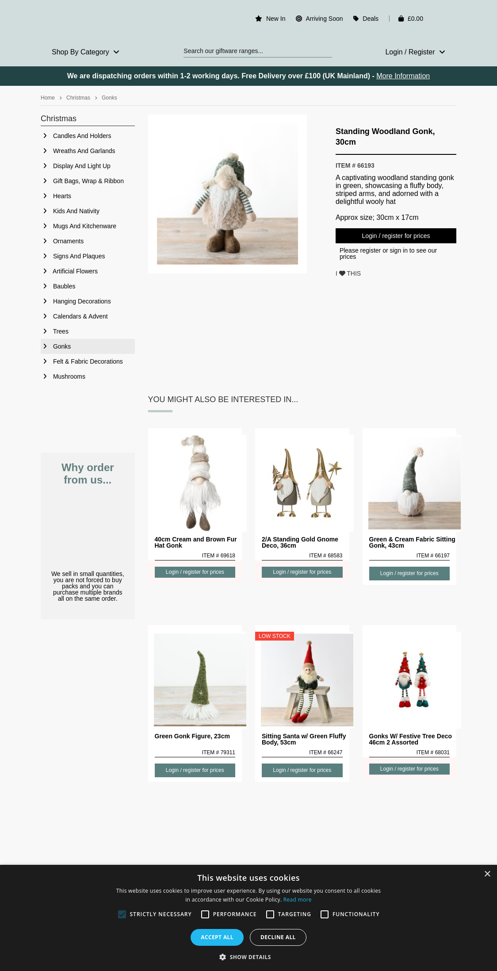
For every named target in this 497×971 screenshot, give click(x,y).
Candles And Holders (76, 135)
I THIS (348, 273)
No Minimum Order (88, 528)
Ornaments (62, 241)
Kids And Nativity (70, 211)
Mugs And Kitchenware (78, 226)
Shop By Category (85, 52)
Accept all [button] (217, 937)
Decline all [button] (278, 937)
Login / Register (415, 52)
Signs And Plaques (73, 256)
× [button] (487, 874)
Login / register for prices (396, 235)
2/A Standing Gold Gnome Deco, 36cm (300, 542)
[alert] (248, 918)
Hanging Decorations (76, 301)
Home (48, 98)
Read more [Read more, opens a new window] (297, 899)
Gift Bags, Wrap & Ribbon (82, 180)
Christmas (78, 98)
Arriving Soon (324, 18)
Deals (370, 18)
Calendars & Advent (74, 316)
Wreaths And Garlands (78, 150)
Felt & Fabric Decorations (82, 361)
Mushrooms (63, 376)
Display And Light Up (76, 165)
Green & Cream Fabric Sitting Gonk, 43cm (412, 542)
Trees (55, 331)
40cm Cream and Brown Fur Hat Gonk (196, 542)
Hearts (56, 196)
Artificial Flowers (69, 271)
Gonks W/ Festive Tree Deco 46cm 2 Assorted (410, 739)
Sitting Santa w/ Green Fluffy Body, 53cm (304, 739)
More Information (403, 76)
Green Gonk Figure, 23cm (192, 736)
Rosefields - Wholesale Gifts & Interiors (88, 21)
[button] (248, 956)
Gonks (109, 98)
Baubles (58, 286)
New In (276, 18)
